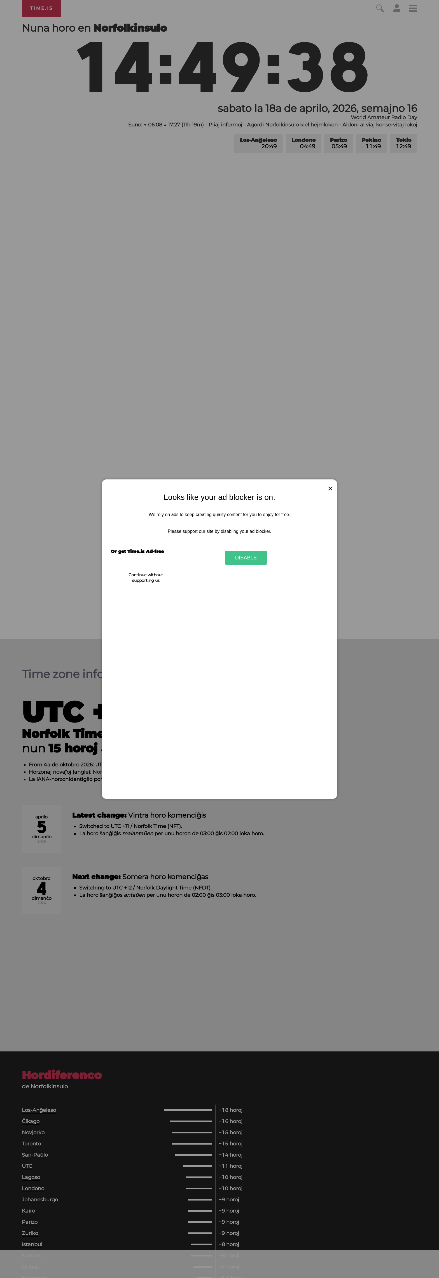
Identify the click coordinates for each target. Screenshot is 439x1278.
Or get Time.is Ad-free (137, 551)
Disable (246, 558)
